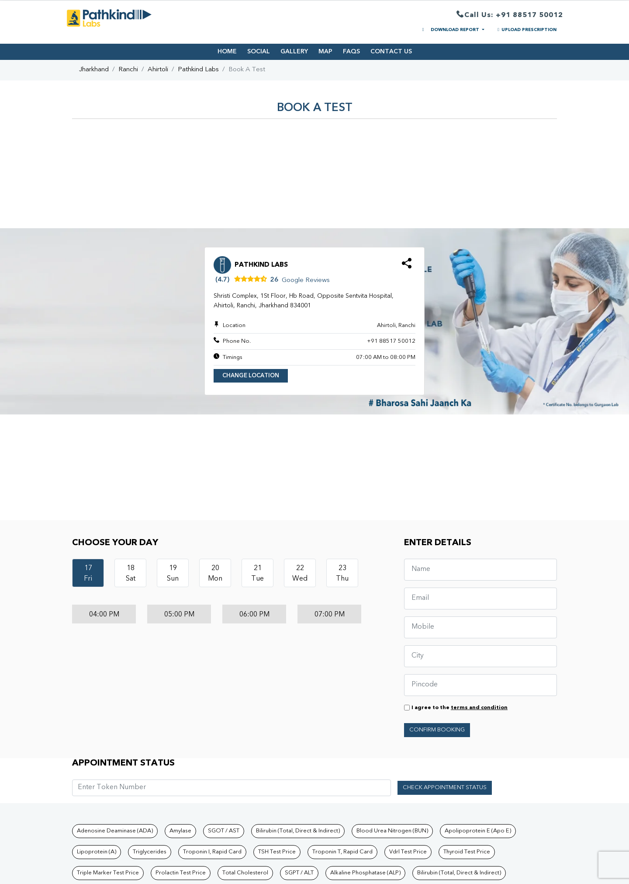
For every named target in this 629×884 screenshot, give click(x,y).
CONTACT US (391, 52)
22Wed (300, 573)
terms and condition (479, 707)
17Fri (88, 573)
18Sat (130, 573)
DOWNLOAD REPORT (450, 30)
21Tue (257, 573)
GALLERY (294, 52)
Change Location (250, 376)
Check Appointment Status (445, 787)
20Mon (215, 573)
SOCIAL (258, 52)
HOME (227, 52)
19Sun (173, 573)
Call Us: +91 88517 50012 (509, 15)
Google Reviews (306, 280)
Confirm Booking (437, 730)
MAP (325, 52)
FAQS (351, 52)
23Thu (342, 573)
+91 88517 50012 (391, 341)
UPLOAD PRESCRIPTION (525, 30)
